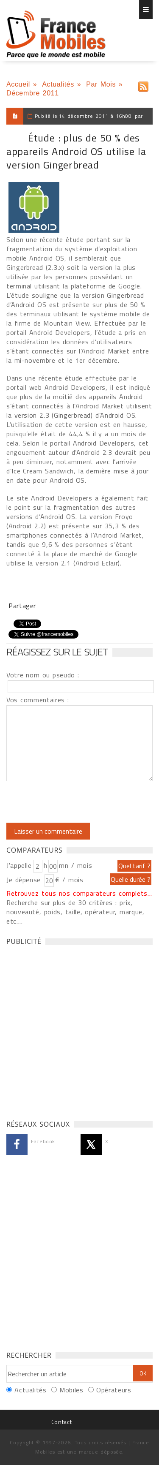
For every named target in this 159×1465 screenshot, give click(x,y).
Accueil (18, 84)
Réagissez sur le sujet (57, 651)
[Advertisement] (79, 1030)
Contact (61, 1421)
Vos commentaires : (37, 699)
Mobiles (71, 1390)
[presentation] (77, 802)
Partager (22, 606)
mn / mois (75, 865)
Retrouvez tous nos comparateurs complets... (79, 893)
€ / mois (69, 879)
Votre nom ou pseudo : (42, 674)
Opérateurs (113, 1390)
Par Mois (101, 84)
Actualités (58, 84)
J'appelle (19, 865)
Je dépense (24, 879)
